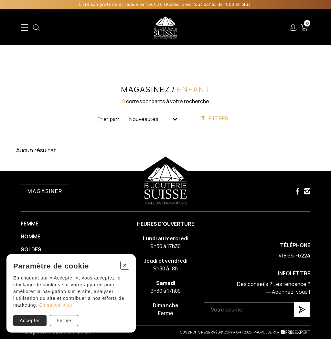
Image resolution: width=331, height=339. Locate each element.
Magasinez (145, 89)
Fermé (64, 320)
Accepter (30, 320)
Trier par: (108, 119)
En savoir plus (55, 305)
